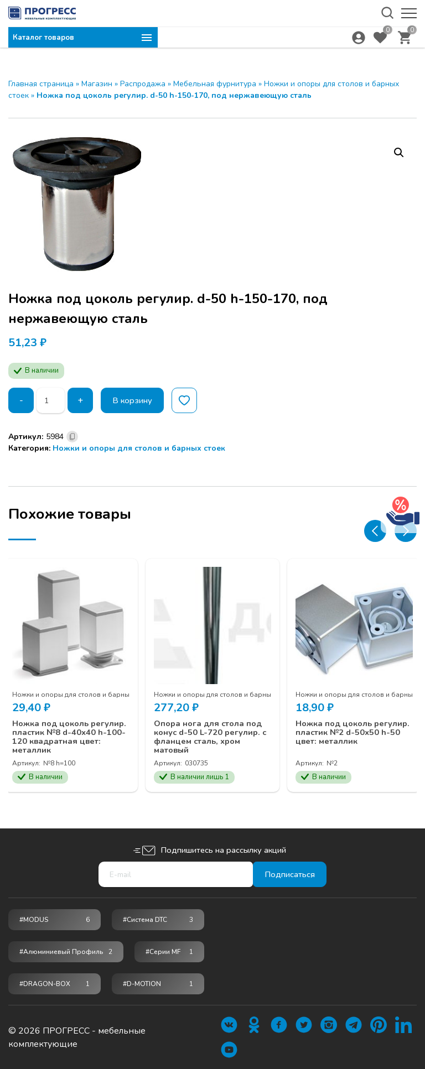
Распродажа (142, 84)
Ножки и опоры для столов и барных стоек (139, 448)
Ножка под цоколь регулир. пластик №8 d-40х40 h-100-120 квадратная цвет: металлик (68, 734)
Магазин (96, 84)
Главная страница (41, 84)
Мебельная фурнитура (214, 84)
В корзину (135, 400)
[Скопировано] (72, 436)
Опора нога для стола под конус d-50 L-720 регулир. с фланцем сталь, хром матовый (205, 729)
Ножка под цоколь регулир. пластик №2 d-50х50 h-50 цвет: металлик (351, 729)
